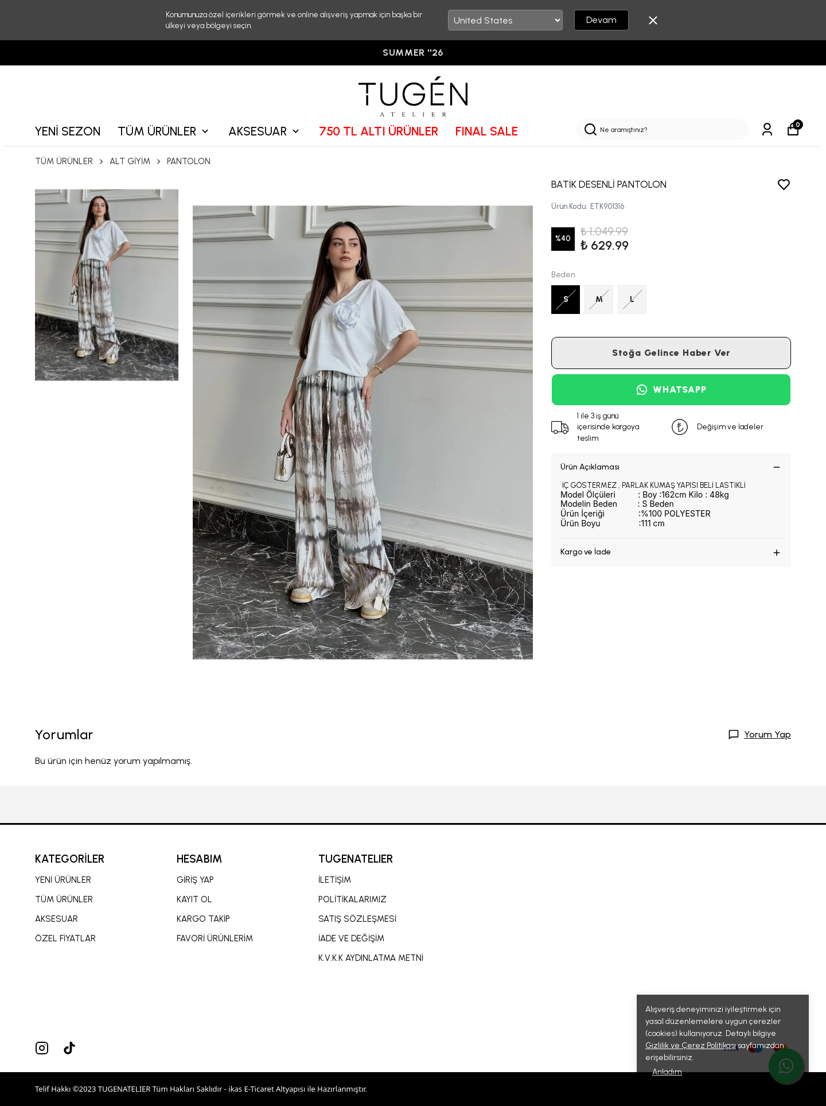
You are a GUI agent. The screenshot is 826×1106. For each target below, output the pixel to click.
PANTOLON (189, 161)
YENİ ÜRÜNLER (63, 880)
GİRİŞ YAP (195, 880)
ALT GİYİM (136, 161)
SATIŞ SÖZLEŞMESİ (357, 919)
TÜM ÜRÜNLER (164, 131)
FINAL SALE (486, 131)
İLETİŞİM (334, 880)
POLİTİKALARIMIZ (352, 899)
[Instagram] (42, 1048)
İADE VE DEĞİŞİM (351, 938)
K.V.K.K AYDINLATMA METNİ (370, 958)
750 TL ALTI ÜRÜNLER (378, 131)
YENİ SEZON (67, 131)
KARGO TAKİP (203, 919)
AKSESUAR (265, 131)
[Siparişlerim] (767, 129)
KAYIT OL (194, 899)
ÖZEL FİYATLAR (65, 938)
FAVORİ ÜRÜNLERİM (215, 938)
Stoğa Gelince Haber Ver (671, 352)
